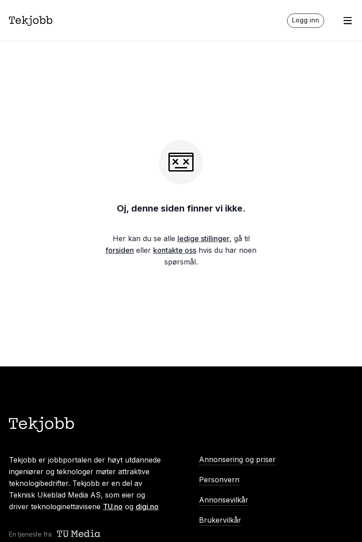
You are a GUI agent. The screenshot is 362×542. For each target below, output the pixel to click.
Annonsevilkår (223, 499)
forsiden (120, 250)
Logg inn (305, 20)
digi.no (147, 506)
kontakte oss (174, 250)
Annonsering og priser (237, 459)
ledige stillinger (203, 238)
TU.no (113, 506)
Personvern (219, 479)
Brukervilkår (220, 520)
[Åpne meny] (347, 20)
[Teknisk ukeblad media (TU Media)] (79, 534)
